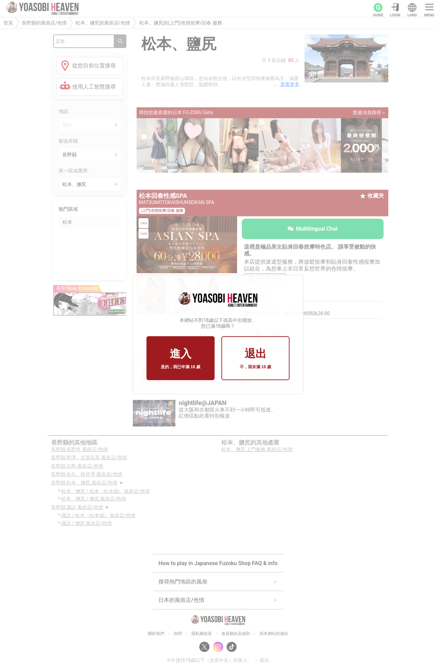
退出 (255, 358)
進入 (180, 358)
